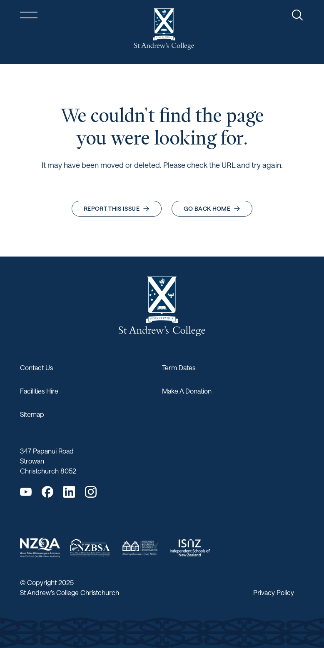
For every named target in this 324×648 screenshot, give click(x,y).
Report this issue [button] (117, 208)
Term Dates (178, 367)
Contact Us (36, 367)
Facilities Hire (39, 391)
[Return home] (164, 29)
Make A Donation (187, 391)
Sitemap (32, 414)
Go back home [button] (212, 208)
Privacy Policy (273, 592)
